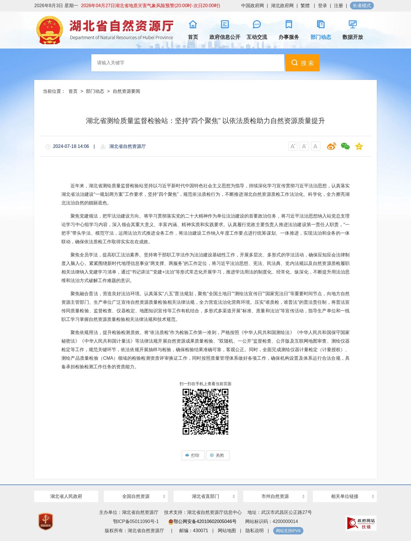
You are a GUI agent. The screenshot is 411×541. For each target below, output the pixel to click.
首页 (73, 91)
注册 (338, 5)
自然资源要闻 (126, 91)
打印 (193, 455)
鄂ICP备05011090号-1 (136, 521)
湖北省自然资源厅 (105, 30)
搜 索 (302, 62)
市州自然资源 (275, 496)
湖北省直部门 (205, 496)
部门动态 (95, 91)
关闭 (218, 455)
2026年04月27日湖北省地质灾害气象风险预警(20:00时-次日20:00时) (150, 5)
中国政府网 (252, 5)
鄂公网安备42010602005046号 (202, 521)
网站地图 (227, 530)
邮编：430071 (193, 530)
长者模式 (362, 5)
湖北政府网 (282, 5)
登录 (322, 5)
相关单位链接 (344, 496)
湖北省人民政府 (66, 496)
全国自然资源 (136, 496)
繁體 (305, 5)
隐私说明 (254, 530)
